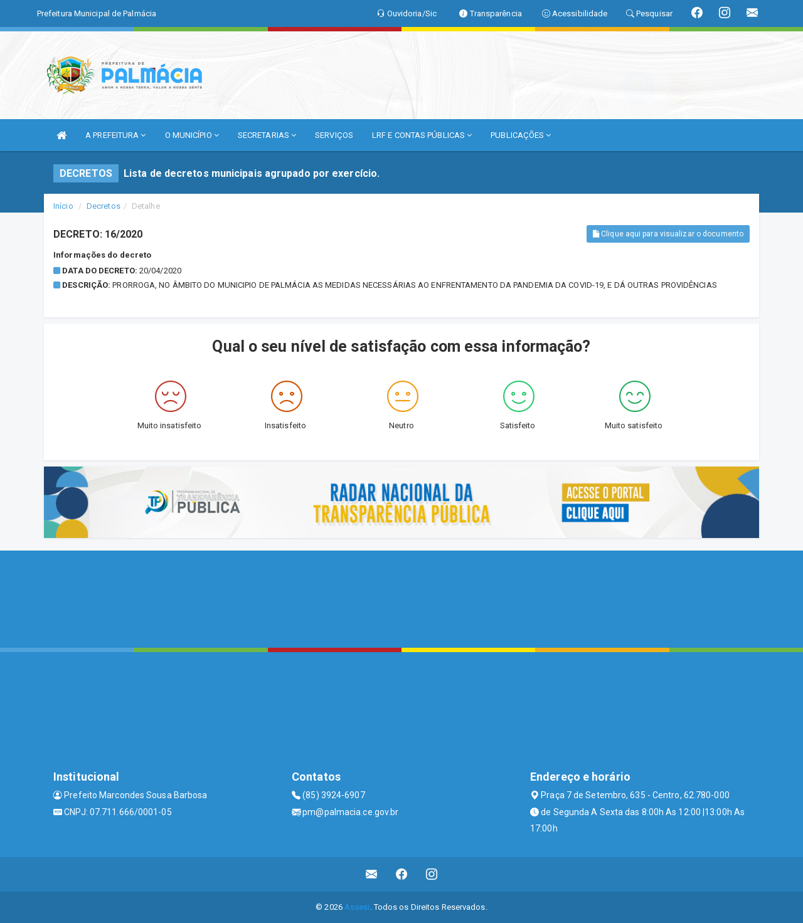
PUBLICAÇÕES (521, 135)
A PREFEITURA (115, 135)
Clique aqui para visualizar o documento (668, 233)
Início (63, 206)
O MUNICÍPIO (192, 135)
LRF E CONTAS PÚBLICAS (422, 135)
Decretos (103, 206)
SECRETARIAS (267, 135)
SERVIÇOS (334, 135)
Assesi (357, 907)
